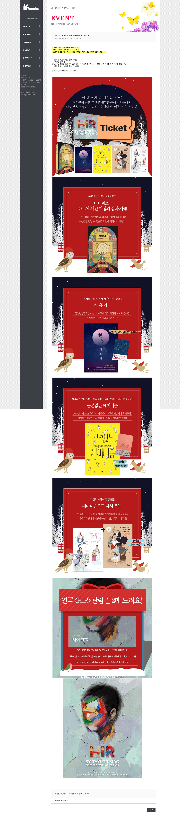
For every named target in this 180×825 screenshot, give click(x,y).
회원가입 (34, 19)
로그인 (27, 19)
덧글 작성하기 (61, 794)
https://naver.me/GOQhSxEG (65, 71)
